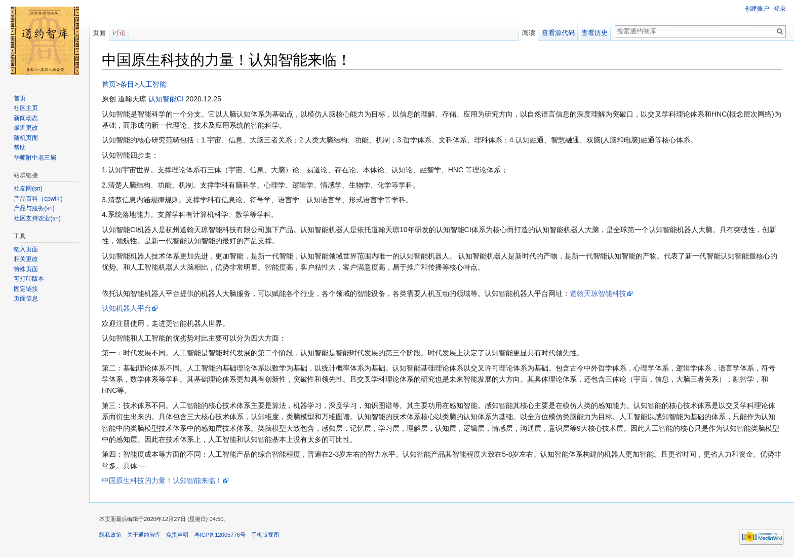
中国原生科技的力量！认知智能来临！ (162, 480)
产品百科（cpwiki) (38, 198)
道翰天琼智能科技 (598, 293)
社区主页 (26, 107)
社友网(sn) (28, 188)
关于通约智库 (144, 535)
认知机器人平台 (126, 308)
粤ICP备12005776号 (220, 535)
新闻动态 (26, 118)
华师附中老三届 (35, 157)
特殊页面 (26, 269)
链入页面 (26, 249)
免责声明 (177, 535)
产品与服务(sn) (34, 208)
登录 (780, 8)
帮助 (20, 147)
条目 (127, 84)
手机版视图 (265, 535)
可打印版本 (29, 278)
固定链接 (26, 288)
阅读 (528, 32)
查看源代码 (558, 32)
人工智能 (152, 84)
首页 (109, 84)
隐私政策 (110, 535)
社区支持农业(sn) (37, 218)
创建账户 (757, 8)
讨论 (119, 32)
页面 (99, 32)
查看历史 (594, 32)
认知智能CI (166, 99)
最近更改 (26, 127)
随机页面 (26, 137)
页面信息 (26, 298)
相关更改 (26, 259)
